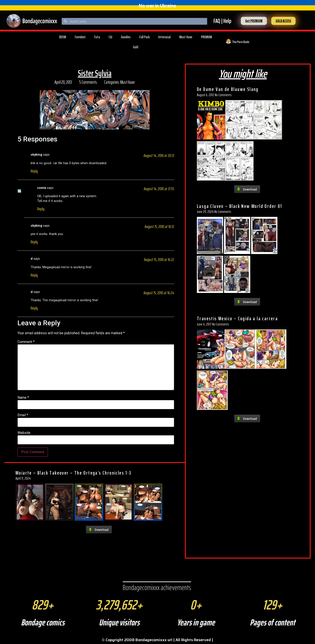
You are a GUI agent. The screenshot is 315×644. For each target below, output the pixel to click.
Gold (135, 47)
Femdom (80, 37)
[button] (254, 21)
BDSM (62, 37)
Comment (26, 342)
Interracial (164, 37)
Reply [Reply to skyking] (34, 170)
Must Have (185, 37)
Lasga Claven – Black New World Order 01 (239, 206)
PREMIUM (206, 37)
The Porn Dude (240, 42)
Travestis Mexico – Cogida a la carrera (237, 318)
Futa (97, 37)
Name (23, 397)
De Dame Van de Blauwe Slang (228, 89)
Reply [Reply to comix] (40, 208)
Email (23, 415)
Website (24, 433)
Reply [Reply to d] (34, 275)
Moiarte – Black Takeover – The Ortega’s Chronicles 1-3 (73, 473)
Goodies (126, 37)
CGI (110, 37)
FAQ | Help (222, 21)
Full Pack (144, 37)
